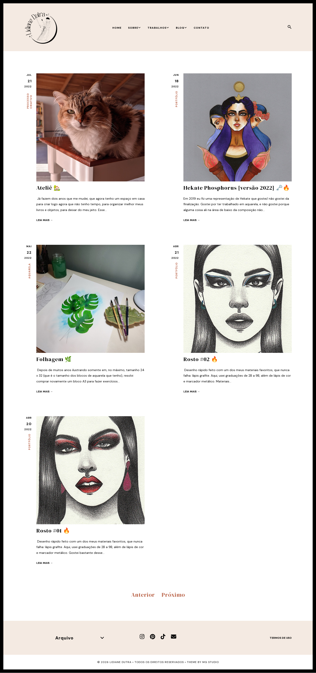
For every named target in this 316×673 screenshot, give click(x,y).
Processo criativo (29, 101)
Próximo (173, 594)
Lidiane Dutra (120, 662)
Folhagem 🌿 (54, 359)
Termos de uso (281, 637)
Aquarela (29, 271)
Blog (181, 28)
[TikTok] (163, 636)
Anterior (143, 594)
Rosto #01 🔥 (53, 530)
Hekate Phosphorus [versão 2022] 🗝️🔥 (236, 187)
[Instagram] (142, 636)
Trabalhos (158, 28)
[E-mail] (173, 636)
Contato (201, 28)
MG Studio (210, 662)
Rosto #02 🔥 (200, 359)
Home (116, 28)
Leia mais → (44, 220)
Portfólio (176, 99)
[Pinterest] (152, 636)
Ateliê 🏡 (48, 187)
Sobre (134, 28)
